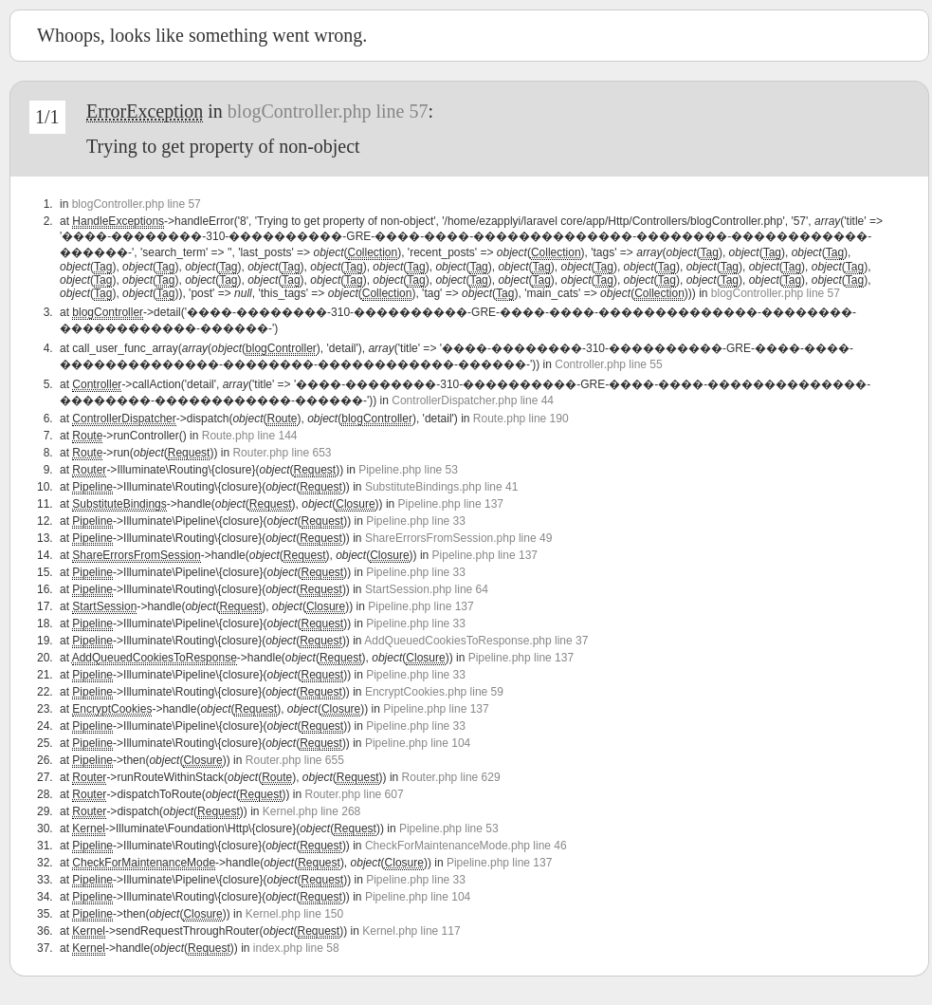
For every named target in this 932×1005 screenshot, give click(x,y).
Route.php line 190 (521, 418)
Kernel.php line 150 (294, 914)
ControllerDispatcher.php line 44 (473, 400)
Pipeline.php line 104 (417, 743)
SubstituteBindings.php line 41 (441, 486)
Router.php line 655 (295, 760)
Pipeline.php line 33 (416, 521)
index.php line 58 (296, 948)
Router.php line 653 (281, 452)
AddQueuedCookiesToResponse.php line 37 (476, 640)
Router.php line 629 (451, 777)
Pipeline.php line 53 (408, 469)
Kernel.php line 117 (411, 931)
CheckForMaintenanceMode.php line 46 (466, 845)
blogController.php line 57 (328, 111)
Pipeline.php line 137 (450, 504)
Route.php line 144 (250, 435)
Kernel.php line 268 (311, 811)
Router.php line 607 (354, 794)
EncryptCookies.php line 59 (434, 691)
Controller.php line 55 (608, 364)
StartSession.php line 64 (426, 589)
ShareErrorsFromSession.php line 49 (458, 538)
